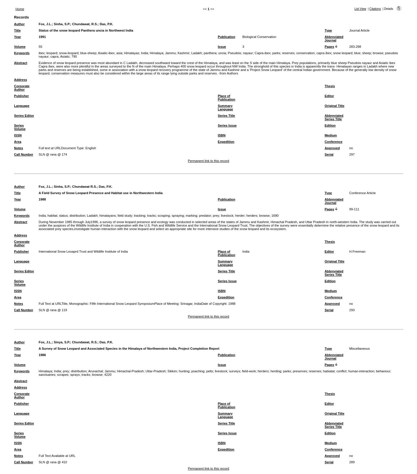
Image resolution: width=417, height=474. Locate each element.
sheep (366, 53)
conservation (305, 53)
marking (191, 215)
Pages (329, 46)
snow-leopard (68, 53)
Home (20, 9)
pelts (209, 371)
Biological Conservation (259, 37)
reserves (288, 53)
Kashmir (183, 53)
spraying (178, 215)
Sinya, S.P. (62, 342)
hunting (184, 371)
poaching (197, 371)
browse (378, 53)
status (63, 215)
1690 (275, 215)
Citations (375, 8)
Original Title (334, 105)
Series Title (226, 115)
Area (17, 141)
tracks (151, 215)
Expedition (226, 141)
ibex (42, 53)
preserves (300, 371)
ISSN (18, 135)
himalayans (107, 215)
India (144, 53)
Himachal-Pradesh (130, 371)
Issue (222, 46)
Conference (334, 141)
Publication (226, 37)
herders (251, 215)
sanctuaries (47, 374)
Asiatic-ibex (106, 53)
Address (20, 79)
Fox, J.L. (45, 24)
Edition (330, 125)
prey (216, 215)
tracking (139, 215)
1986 (42, 355)
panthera (210, 53)
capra (54, 56)
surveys (234, 371)
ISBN (222, 135)
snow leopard (343, 53)
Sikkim (172, 371)
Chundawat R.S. (84, 186)
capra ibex (324, 53)
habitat (52, 215)
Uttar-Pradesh (155, 371)
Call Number (23, 154)
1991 (42, 37)
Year (17, 37)
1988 (42, 199)
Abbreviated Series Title (334, 117)
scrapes (62, 374)
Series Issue (227, 125)
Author (19, 24)
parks (276, 53)
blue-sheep (88, 53)
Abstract (20, 63)
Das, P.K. (106, 24)
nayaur (248, 53)
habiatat (329, 371)
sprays (75, 374)
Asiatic (65, 56)
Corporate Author (22, 87)
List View (360, 8)
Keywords (22, 53)
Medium (331, 135)
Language (22, 105)
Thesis (330, 86)
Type (328, 30)
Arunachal (95, 371)
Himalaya (156, 53)
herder (239, 215)
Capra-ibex (262, 53)
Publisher (21, 96)
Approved (332, 148)
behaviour (383, 371)
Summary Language (225, 107)
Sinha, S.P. (62, 24)
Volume (20, 46)
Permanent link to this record (208, 161)
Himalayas (131, 53)
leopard (51, 53)
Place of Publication (226, 97)
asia (119, 53)
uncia (222, 53)
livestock (227, 215)
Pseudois (234, 53)
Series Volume (20, 127)
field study (125, 215)
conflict (341, 371)
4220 (107, 374)
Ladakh (196, 53)
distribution (77, 215)
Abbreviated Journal (334, 38)
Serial (329, 154)
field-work (249, 371)
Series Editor (24, 115)
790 (74, 56)
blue (357, 53)
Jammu (170, 53)
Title (17, 30)
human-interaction (361, 371)
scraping (164, 215)
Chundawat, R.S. (85, 24)
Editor (329, 96)
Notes (18, 148)
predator (205, 215)
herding (275, 371)
